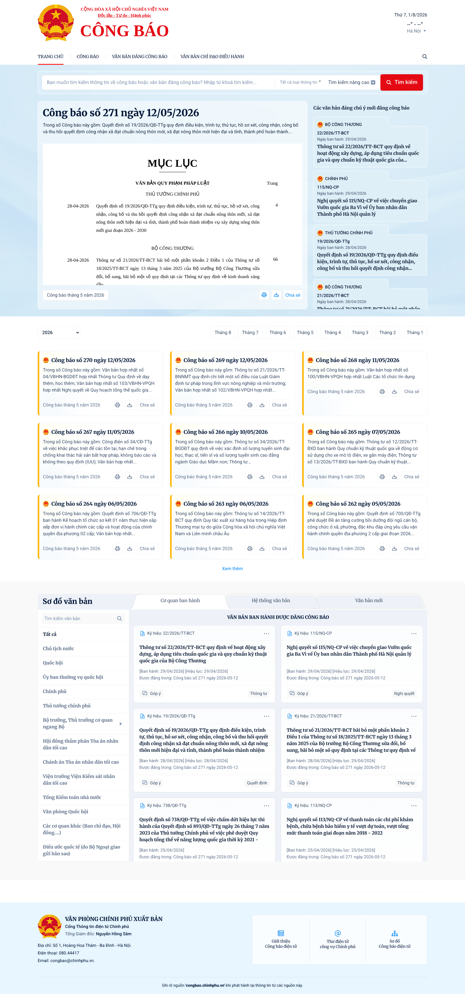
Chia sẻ (292, 295)
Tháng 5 (305, 332)
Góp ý (151, 693)
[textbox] (300, 82)
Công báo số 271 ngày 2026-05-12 (205, 678)
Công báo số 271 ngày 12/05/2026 (121, 113)
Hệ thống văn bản (271, 601)
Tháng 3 (360, 332)
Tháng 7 (250, 332)
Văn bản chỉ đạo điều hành (212, 56)
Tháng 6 (278, 332)
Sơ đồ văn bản (68, 601)
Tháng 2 (387, 332)
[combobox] (300, 82)
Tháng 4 (332, 332)
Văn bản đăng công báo (139, 56)
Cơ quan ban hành (180, 601)
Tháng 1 (415, 332)
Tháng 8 (223, 332)
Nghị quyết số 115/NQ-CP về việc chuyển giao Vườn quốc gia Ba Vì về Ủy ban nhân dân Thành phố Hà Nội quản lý (367, 207)
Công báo (88, 56)
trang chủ (51, 56)
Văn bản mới (369, 601)
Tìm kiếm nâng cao (352, 82)
